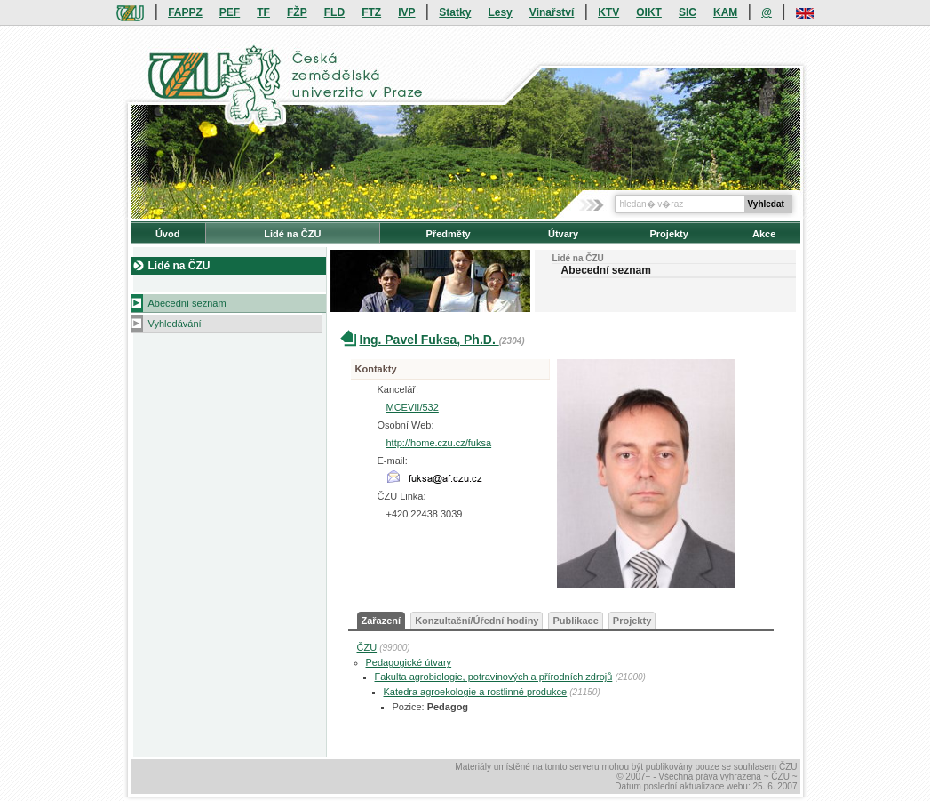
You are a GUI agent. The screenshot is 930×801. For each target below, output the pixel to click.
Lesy (500, 12)
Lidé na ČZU (292, 233)
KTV (608, 12)
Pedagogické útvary (409, 662)
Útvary (563, 233)
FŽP (297, 12)
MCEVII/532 (412, 407)
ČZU (367, 647)
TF (263, 12)
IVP (406, 12)
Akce (763, 233)
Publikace (575, 620)
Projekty (668, 233)
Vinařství (551, 12)
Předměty (448, 233)
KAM (725, 12)
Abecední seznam (187, 303)
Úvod (167, 233)
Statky (455, 12)
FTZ (371, 12)
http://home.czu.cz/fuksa (439, 442)
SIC (687, 12)
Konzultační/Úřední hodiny (476, 620)
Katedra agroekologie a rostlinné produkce (476, 691)
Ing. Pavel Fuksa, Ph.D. (429, 339)
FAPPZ (185, 12)
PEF (229, 12)
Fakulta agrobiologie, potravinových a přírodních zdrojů (494, 676)
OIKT (649, 12)
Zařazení (381, 620)
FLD (334, 12)
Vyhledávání (175, 323)
